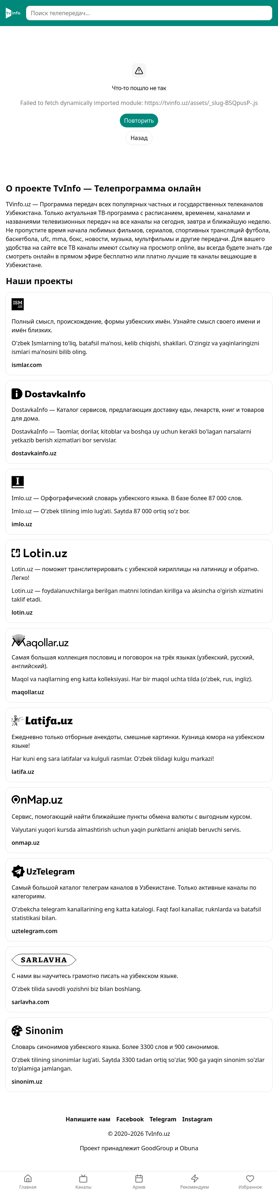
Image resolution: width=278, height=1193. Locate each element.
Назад (138, 138)
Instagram (197, 1119)
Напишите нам (88, 1119)
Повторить (139, 121)
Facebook (130, 1119)
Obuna (189, 1148)
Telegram (162, 1119)
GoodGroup (157, 1148)
